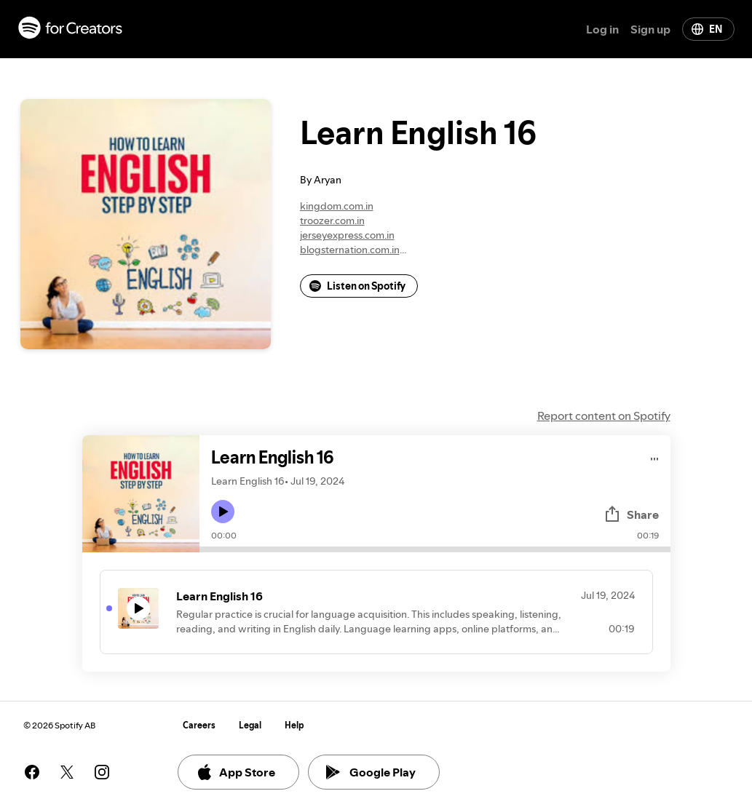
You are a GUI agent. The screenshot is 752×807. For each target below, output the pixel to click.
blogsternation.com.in (350, 249)
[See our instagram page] (102, 772)
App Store (235, 772)
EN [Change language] (707, 29)
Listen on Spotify (357, 286)
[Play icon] (222, 511)
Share (631, 514)
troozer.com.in (332, 220)
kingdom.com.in (336, 206)
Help (294, 725)
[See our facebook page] (32, 772)
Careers (199, 725)
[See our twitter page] (67, 772)
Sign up (650, 29)
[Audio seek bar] (434, 549)
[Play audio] (655, 457)
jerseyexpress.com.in (347, 235)
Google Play (371, 772)
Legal (250, 725)
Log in (602, 29)
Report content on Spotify (603, 416)
